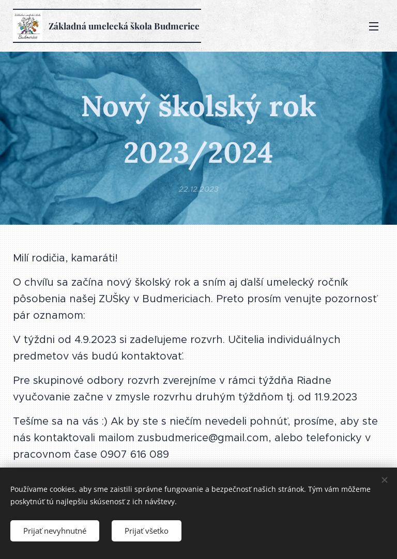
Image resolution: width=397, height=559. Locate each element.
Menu (373, 26)
